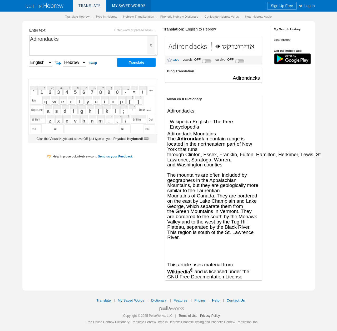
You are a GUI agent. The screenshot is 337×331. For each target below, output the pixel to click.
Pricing (199, 300)
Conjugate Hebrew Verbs (222, 16)
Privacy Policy (210, 316)
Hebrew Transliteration (138, 16)
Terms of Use (188, 316)
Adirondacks (93, 45)
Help (216, 300)
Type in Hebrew (106, 16)
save (175, 60)
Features (180, 300)
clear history (282, 39)
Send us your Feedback (115, 156)
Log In (309, 6)
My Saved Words (131, 300)
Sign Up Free (282, 6)
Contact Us (235, 300)
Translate (89, 5)
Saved (129, 5)
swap (93, 63)
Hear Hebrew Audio (258, 16)
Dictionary (159, 300)
